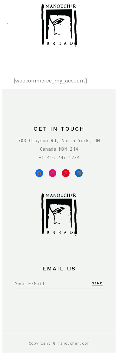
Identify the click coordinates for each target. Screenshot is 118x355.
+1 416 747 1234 (59, 157)
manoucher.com (73, 343)
